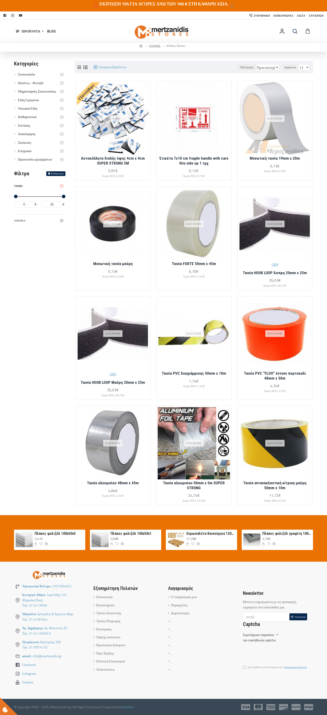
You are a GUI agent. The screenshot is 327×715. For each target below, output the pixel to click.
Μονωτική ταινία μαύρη (113, 263)
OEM (275, 264)
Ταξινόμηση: (234, 67)
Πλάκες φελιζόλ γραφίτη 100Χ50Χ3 (286, 533)
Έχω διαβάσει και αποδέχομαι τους (275, 668)
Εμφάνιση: (292, 67)
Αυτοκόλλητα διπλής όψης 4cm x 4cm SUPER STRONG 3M (113, 160)
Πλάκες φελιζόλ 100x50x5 (55, 533)
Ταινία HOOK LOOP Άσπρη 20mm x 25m (275, 272)
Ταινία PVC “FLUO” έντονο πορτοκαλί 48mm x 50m (275, 375)
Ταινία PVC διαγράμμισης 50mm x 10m (194, 373)
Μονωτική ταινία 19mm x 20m (275, 158)
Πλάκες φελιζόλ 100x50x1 (131, 533)
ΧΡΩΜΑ (19, 220)
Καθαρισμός (57, 173)
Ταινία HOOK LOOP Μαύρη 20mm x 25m (113, 382)
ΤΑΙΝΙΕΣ (154, 45)
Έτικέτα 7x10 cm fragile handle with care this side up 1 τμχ (193, 160)
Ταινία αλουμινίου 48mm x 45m (113, 483)
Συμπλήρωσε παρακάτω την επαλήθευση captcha (259, 637)
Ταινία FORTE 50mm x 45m (194, 263)
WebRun (128, 706)
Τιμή (18, 185)
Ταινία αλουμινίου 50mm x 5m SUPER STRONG (194, 485)
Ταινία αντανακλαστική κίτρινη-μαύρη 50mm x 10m (274, 485)
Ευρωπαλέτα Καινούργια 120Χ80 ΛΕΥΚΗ (210, 533)
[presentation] (275, 651)
